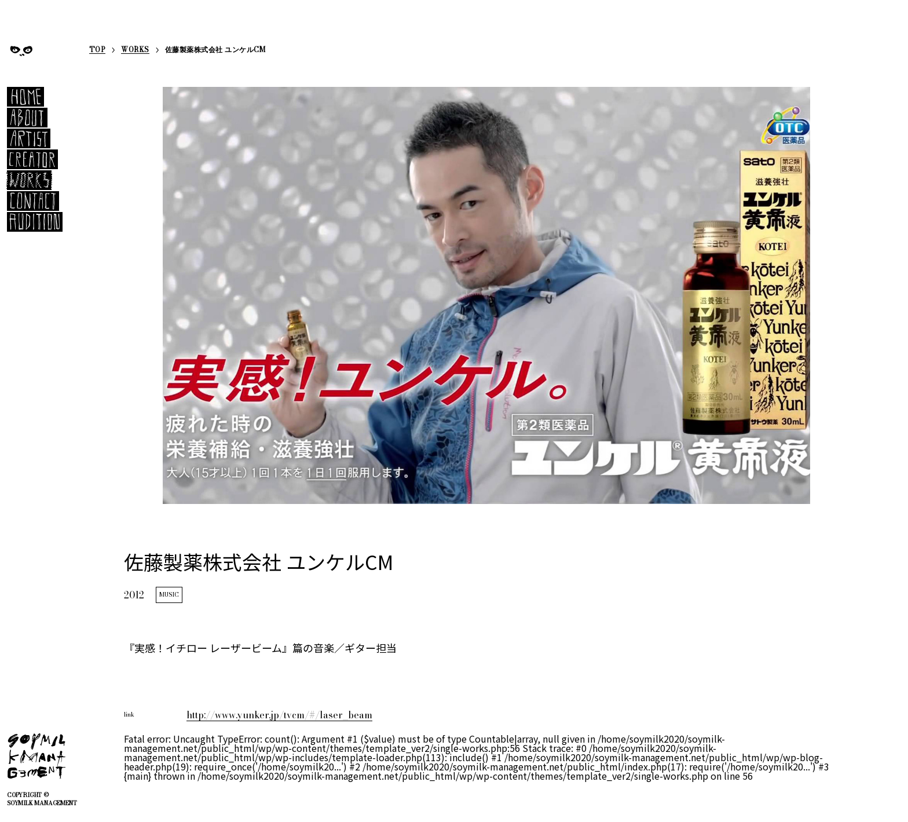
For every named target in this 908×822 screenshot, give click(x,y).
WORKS (135, 50)
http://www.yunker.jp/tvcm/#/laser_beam (279, 715)
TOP (97, 50)
